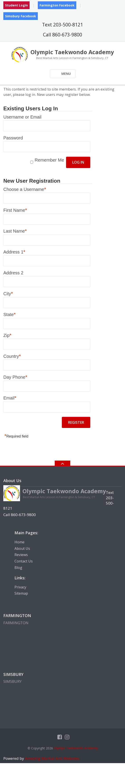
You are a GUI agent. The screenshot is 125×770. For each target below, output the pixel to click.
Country (12, 356)
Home (19, 542)
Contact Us (23, 561)
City (8, 293)
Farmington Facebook (57, 5)
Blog (18, 567)
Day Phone (15, 377)
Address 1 (14, 251)
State (9, 314)
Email (9, 397)
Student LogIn (16, 5)
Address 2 (13, 272)
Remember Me (49, 160)
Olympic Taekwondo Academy (76, 748)
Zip (7, 335)
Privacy (20, 587)
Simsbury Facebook (20, 16)
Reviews (21, 554)
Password (13, 137)
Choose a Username (24, 189)
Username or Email (22, 117)
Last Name (15, 231)
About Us (22, 548)
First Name (15, 210)
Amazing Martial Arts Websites (51, 758)
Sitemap (21, 593)
